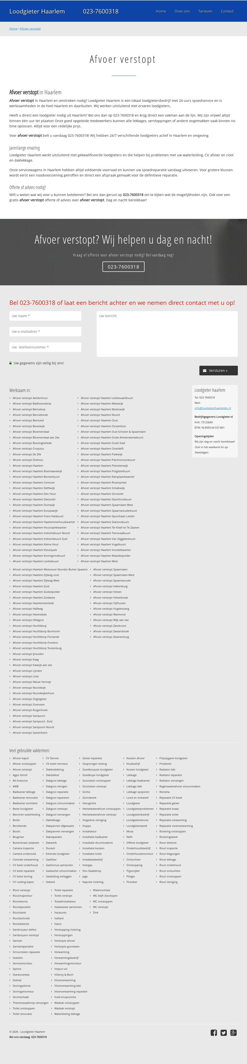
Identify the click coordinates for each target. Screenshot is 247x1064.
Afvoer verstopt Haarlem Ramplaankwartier (107, 476)
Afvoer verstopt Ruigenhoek (30, 710)
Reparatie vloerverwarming (176, 826)
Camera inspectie (23, 848)
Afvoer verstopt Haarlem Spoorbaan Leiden (108, 516)
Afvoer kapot (21, 758)
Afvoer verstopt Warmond (109, 614)
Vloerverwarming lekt (67, 985)
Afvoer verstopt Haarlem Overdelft (102, 448)
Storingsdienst (22, 985)
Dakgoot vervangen (58, 814)
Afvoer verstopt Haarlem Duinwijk (34, 505)
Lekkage (132, 775)
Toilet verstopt (63, 895)
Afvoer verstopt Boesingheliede (32, 443)
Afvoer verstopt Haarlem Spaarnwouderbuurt (109, 510)
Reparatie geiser (169, 803)
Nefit (130, 837)
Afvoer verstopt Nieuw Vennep (32, 682)
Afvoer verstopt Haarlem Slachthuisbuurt (106, 499)
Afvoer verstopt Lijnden (27, 670)
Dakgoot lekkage (56, 780)
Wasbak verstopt (64, 1008)
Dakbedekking (55, 769)
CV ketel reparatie (24, 871)
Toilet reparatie (63, 890)
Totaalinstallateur (65, 901)
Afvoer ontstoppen (24, 763)
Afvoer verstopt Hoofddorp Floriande (36, 637)
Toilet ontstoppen (24, 1008)
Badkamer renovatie (25, 797)
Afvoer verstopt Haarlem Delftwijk (34, 488)
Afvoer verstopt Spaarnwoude (112, 580)
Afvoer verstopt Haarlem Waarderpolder (105, 555)
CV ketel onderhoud (25, 865)
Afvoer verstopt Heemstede (30, 614)
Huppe (86, 826)
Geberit (50, 882)
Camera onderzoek (24, 853)
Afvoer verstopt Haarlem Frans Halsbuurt (38, 516)
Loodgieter (133, 803)
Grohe (86, 792)
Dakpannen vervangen (60, 831)
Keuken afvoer (136, 758)
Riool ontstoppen (170, 876)
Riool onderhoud (170, 865)
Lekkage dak (134, 786)
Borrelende (19, 826)
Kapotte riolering (92, 882)
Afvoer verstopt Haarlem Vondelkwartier (106, 550)
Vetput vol (60, 969)
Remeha (164, 792)
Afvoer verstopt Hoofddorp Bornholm (36, 631)
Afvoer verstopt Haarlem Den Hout (34, 494)
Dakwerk (51, 842)
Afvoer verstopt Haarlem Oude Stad (103, 443)
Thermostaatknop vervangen (31, 1003)
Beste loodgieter (23, 808)
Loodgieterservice (137, 820)
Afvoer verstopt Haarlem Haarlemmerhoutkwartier (44, 522)
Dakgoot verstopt (57, 808)
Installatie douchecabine (97, 842)
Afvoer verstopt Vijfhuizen (109, 603)
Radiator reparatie (170, 775)
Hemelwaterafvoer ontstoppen (101, 808)
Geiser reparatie (92, 758)
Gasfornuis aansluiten (59, 865)
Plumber (132, 882)
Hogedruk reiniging (94, 820)
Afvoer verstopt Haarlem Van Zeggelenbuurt (108, 539)
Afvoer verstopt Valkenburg (110, 586)
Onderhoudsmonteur (140, 853)
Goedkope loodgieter (95, 775)
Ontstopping (134, 865)
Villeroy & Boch (63, 974)
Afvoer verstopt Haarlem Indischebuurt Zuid (40, 539)
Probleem (165, 763)
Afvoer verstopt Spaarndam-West (113, 575)
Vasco (58, 924)
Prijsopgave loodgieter (173, 758)
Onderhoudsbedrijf (139, 848)
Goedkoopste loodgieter (97, 769)
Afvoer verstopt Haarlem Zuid (31, 586)
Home (13, 28)
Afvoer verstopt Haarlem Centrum (34, 482)
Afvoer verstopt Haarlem (28, 465)
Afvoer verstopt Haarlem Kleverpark (35, 550)
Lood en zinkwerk (138, 797)
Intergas (87, 865)
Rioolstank (19, 912)
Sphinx (17, 969)
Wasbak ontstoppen (66, 1003)
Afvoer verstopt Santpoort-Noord (33, 727)
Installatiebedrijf (92, 859)
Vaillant (59, 918)
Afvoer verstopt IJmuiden (28, 654)
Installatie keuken (93, 848)
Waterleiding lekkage (67, 1014)
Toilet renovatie (22, 1014)
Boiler (16, 820)
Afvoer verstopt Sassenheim (30, 732)
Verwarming (61, 952)
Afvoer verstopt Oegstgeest (29, 699)
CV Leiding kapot (23, 882)
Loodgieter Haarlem (37, 11)
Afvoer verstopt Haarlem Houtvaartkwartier (39, 527)
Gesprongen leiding (94, 763)
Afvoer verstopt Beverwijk (29, 426)
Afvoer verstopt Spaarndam (110, 569)
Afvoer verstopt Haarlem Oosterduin (103, 426)
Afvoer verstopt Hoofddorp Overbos (35, 642)
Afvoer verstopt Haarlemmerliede (33, 603)
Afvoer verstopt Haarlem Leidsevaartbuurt (107, 398)
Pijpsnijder (133, 871)
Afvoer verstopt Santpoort (29, 716)
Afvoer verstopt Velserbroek (110, 597)
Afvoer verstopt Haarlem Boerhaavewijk (37, 471)
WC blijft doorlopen (105, 895)
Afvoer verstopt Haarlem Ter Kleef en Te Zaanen (110, 527)
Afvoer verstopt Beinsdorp (29, 409)
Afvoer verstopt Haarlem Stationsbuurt (105, 522)
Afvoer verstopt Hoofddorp (30, 625)
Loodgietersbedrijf (138, 814)
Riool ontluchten (169, 871)
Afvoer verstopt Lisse (26, 676)
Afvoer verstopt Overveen (29, 704)
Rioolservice (20, 901)
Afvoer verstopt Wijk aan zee (111, 620)
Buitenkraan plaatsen (26, 842)
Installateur (89, 831)
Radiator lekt (167, 769)
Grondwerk (89, 797)
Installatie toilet (92, 853)
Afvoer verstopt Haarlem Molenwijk (103, 409)
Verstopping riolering (67, 929)
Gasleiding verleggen (59, 876)
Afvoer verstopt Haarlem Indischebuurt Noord (41, 533)
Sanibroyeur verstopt (26, 935)
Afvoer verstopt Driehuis (28, 460)
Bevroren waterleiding (26, 814)
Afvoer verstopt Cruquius (28, 448)
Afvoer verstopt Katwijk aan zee (32, 665)
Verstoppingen (63, 935)
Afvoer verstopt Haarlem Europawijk (35, 510)
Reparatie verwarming (173, 820)
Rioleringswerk (168, 837)
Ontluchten (134, 859)
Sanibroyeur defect (24, 929)
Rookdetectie (21, 924)
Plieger (131, 876)
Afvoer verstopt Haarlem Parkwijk (101, 454)
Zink (95, 912)
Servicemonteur (22, 963)
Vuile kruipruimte (65, 997)
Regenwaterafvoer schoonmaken (179, 786)
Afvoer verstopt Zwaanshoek (111, 631)
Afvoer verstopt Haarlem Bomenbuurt (36, 476)
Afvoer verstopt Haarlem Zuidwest (34, 597)
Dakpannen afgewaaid (60, 826)
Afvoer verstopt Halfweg (28, 608)
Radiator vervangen (171, 780)
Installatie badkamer (95, 837)
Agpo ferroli (20, 775)
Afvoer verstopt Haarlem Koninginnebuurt (39, 555)
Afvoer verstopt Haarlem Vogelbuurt (103, 544)
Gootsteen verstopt (94, 786)
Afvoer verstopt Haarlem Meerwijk (102, 403)
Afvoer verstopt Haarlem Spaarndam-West (107, 505)
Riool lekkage (167, 859)
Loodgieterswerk (137, 826)
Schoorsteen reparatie (26, 952)
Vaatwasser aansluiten (68, 907)
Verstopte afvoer (64, 940)
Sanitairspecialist (23, 946)
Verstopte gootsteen (67, 946)
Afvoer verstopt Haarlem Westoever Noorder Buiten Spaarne (50, 569)
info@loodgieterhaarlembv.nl (213, 408)
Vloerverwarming (65, 980)
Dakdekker (52, 775)
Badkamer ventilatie (25, 803)
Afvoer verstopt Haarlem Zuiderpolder (36, 592)
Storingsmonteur (23, 991)
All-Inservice (20, 780)
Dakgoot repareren (57, 797)
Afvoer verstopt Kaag (26, 659)
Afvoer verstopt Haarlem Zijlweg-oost (36, 575)
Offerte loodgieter (138, 842)
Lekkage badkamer (138, 780)
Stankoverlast (21, 974)
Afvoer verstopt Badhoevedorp (32, 403)
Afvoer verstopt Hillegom (28, 620)
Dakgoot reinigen (56, 786)
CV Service (52, 758)
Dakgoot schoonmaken (60, 803)
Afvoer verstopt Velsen (107, 592)
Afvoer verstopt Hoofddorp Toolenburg (37, 648)
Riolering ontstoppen (172, 831)
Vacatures (60, 912)
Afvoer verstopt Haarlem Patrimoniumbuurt (108, 460)
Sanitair (17, 940)
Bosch (16, 831)
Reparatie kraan (169, 808)
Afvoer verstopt (30, 28)
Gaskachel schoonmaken (61, 871)
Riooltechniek (21, 918)
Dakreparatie (54, 837)
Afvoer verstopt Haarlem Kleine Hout (35, 544)
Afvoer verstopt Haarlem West (99, 561)
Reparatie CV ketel (170, 797)
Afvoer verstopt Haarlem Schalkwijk (103, 488)
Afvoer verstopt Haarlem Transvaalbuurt (105, 533)
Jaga (85, 876)
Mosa (130, 831)
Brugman (18, 837)
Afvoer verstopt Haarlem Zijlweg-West (36, 580)
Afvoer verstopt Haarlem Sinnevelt (102, 494)
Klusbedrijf (133, 763)
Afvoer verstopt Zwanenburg (111, 637)
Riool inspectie (168, 848)
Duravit (50, 848)
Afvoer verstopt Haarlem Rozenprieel (104, 482)
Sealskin (18, 958)
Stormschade (21, 997)
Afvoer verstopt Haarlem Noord (100, 415)
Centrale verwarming (25, 859)
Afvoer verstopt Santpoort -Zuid (32, 721)
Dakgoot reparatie (57, 792)
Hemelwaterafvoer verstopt (99, 814)
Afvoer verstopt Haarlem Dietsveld (34, 499)
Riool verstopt (21, 890)
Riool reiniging (168, 882)
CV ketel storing (22, 876)
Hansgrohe (89, 803)
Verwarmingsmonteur (67, 963)
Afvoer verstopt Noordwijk (29, 687)
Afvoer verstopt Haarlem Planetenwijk (104, 465)
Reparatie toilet (168, 814)
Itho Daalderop (91, 871)
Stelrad (17, 980)
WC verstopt (100, 907)
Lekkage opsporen (138, 792)
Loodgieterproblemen (140, 808)
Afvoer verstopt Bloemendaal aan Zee (36, 437)
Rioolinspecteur (22, 895)
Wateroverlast (101, 890)
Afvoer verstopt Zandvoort (109, 625)
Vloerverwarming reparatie (70, 991)
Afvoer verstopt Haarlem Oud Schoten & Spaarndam (113, 431)
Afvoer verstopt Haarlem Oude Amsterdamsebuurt (112, 437)
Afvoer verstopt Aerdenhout (30, 398)
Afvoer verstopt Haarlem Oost (99, 420)
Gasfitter (51, 859)
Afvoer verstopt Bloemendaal (31, 431)
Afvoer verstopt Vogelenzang (111, 608)
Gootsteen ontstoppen (96, 780)
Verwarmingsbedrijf (66, 958)
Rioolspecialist (22, 907)
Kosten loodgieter (138, 769)
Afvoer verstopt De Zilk (27, 454)
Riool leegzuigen (169, 853)
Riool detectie (168, 842)
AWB (16, 786)
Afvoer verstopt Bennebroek (30, 415)
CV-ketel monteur (57, 763)
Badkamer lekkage (24, 792)
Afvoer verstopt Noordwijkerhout (33, 693)
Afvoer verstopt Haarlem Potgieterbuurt (105, 471)
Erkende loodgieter (58, 853)
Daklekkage (53, 820)
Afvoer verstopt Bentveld (28, 420)
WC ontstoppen (103, 901)
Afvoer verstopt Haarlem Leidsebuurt (36, 561)
